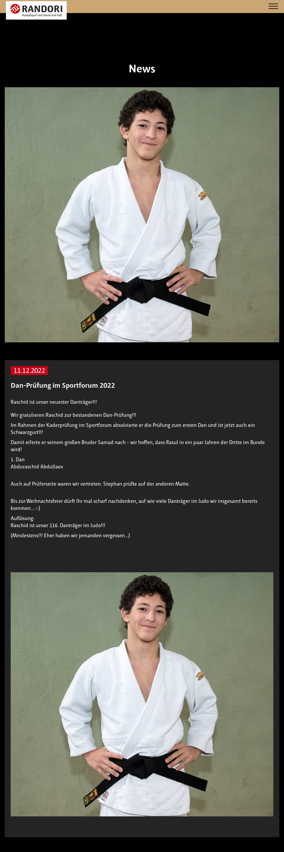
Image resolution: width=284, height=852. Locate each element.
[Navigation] (273, 7)
